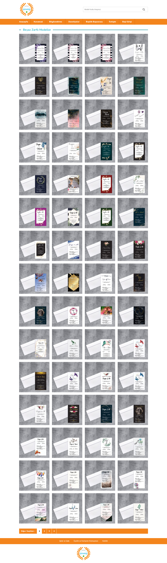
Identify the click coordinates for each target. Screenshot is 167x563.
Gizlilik (105, 541)
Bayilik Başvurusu (94, 21)
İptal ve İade (64, 541)
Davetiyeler (74, 21)
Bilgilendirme (55, 21)
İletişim (112, 21)
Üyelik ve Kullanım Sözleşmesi (86, 541)
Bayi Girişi (127, 21)
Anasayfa (23, 21)
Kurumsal (38, 21)
